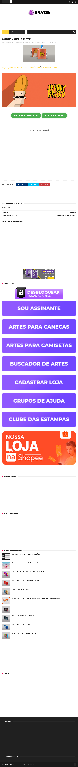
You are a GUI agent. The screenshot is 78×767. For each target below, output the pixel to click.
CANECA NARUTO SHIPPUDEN (21, 589)
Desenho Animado (41, 42)
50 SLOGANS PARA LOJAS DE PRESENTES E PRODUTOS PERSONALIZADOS (36, 598)
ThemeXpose (12, 764)
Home (5, 32)
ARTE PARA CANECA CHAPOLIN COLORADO (26, 581)
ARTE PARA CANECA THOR (21, 625)
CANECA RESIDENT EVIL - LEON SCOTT (24, 616)
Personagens (52, 42)
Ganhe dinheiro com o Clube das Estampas (27, 563)
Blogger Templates (29, 764)
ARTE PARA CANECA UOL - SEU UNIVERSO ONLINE (28, 572)
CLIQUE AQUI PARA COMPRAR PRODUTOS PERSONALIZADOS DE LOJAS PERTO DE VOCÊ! (30, 68)
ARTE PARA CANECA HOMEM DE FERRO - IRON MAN (29, 607)
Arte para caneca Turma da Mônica (24, 633)
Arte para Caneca (30, 42)
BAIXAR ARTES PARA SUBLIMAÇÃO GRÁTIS (26, 554)
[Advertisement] (39, 21)
